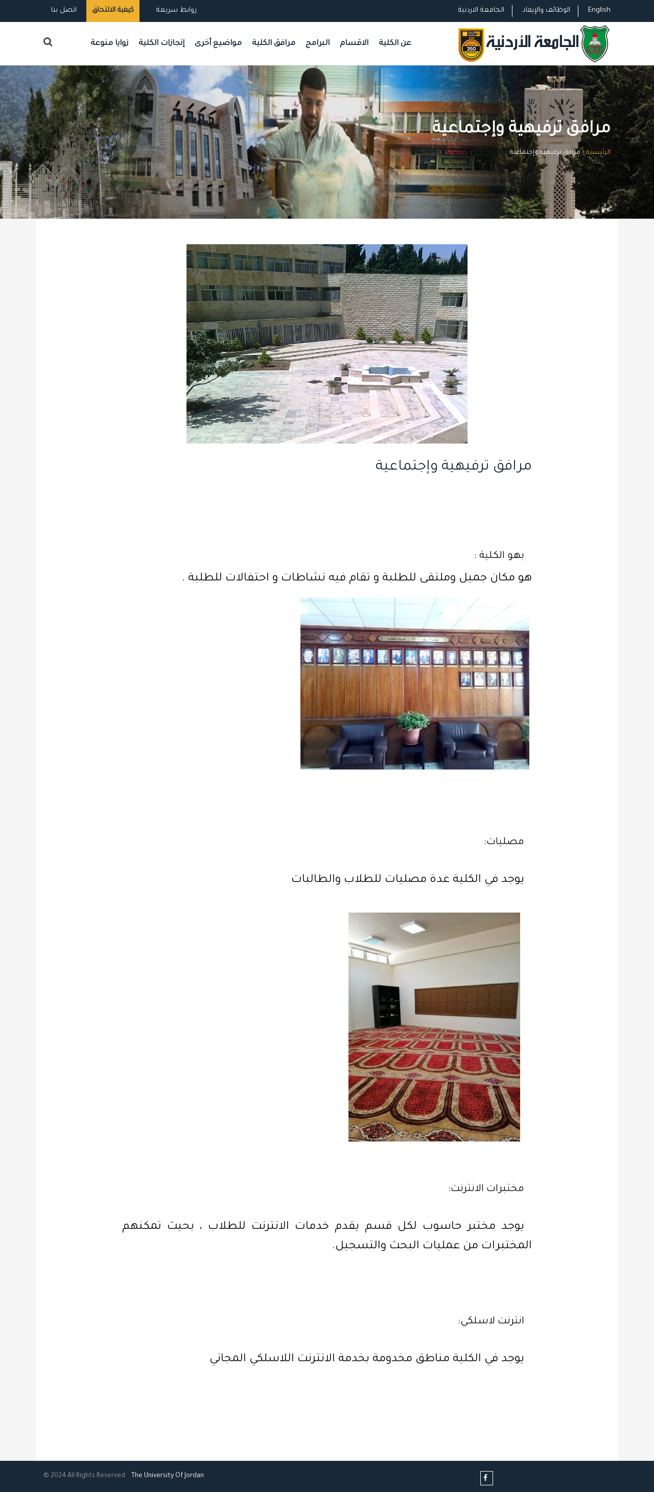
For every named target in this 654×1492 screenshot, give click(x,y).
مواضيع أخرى (218, 43)
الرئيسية (598, 152)
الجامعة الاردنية (481, 10)
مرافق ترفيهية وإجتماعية (454, 467)
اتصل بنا (64, 10)
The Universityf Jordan (167, 1476)
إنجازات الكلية (161, 43)
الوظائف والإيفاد (546, 10)
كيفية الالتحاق (113, 10)
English (599, 10)
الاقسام (354, 43)
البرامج (318, 43)
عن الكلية (395, 43)
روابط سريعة (175, 10)
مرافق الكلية (273, 43)
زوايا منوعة (109, 43)
